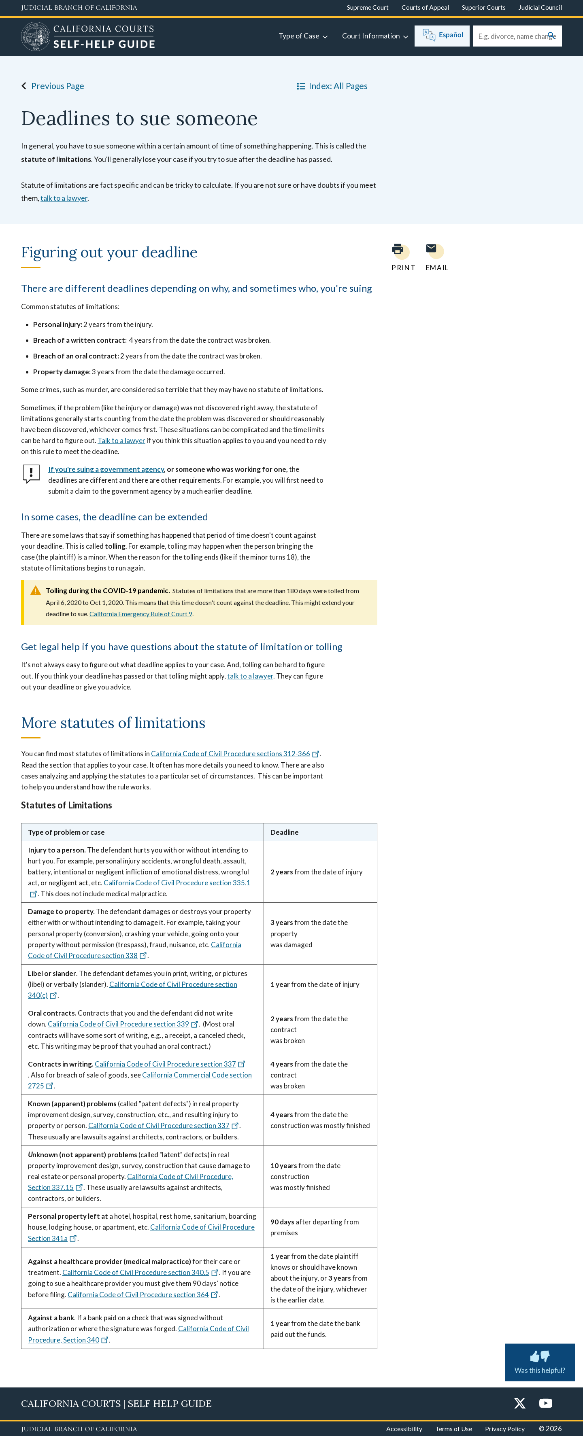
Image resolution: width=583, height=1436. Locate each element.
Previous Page (50, 85)
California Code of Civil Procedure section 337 (170, 1064)
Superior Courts (484, 7)
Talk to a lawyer (121, 440)
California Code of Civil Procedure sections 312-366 (235, 753)
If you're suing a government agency (106, 469)
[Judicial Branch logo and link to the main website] (79, 8)
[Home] (88, 37)
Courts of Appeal (425, 7)
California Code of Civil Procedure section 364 (143, 1294)
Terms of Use (453, 1428)
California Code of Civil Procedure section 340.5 (140, 1272)
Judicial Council (540, 7)
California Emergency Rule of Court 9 (140, 613)
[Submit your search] (551, 36)
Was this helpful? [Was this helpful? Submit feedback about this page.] (540, 1360)
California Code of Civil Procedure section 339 (123, 1024)
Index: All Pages (331, 85)
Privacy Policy (505, 1428)
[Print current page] (398, 258)
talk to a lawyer (63, 197)
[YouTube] (545, 1404)
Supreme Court (368, 7)
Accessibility (404, 1428)
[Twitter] (519, 1404)
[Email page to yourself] (435, 258)
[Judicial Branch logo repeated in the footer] (79, 1429)
